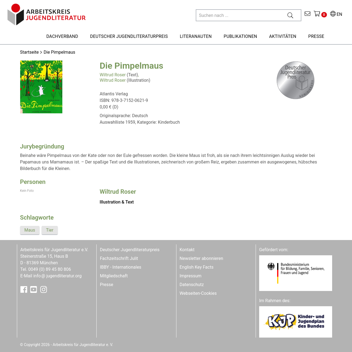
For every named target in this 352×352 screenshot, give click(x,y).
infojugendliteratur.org (57, 275)
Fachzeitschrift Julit (119, 258)
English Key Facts (197, 267)
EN (336, 14)
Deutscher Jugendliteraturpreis (130, 249)
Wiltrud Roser (113, 74)
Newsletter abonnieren (201, 258)
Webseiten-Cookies (198, 293)
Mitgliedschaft (114, 275)
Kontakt (187, 249)
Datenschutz (192, 284)
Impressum (191, 275)
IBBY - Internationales (120, 267)
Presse (106, 284)
